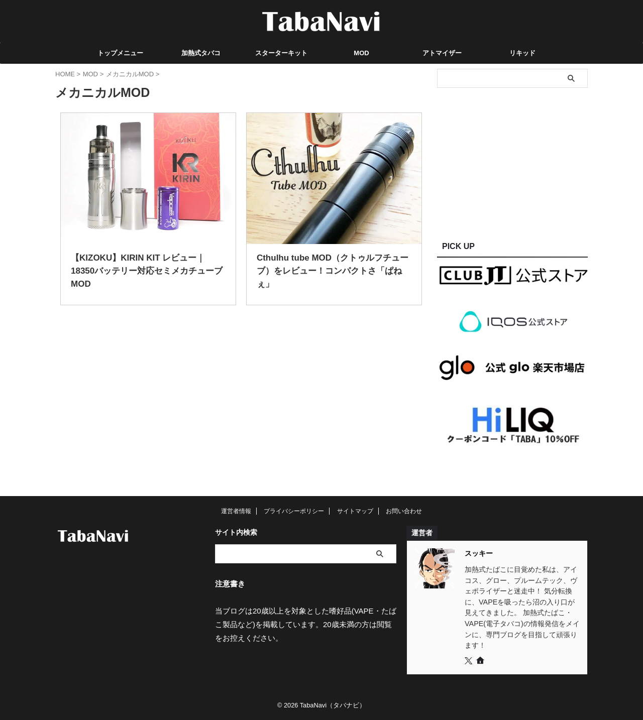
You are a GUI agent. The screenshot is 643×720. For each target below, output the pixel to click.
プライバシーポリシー (294, 511)
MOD (361, 53)
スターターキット (281, 53)
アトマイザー (442, 53)
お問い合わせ (404, 511)
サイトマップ (355, 511)
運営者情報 (236, 511)
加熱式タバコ (201, 53)
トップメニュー (120, 53)
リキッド (522, 53)
